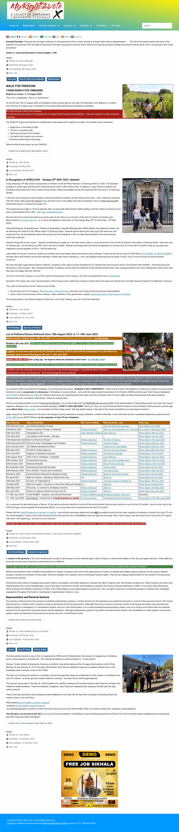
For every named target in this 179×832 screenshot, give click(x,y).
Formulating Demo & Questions (117, 498)
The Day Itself (109, 467)
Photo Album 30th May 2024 (151, 450)
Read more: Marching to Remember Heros (28, 151)
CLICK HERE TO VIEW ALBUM (155, 253)
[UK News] (90, 25)
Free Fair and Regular (16, 552)
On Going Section (89, 498)
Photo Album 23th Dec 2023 (151, 443)
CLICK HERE (11, 395)
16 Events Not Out (29, 220)
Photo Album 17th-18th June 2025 (154, 498)
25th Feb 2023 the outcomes (116, 426)
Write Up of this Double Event (116, 460)
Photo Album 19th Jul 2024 (151, 453)
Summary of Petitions (32, 328)
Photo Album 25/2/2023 (149, 426)
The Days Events (110, 443)
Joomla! (10, 823)
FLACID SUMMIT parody (92, 494)
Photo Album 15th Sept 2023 (152, 440)
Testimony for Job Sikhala (115, 446)
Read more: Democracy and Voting (24, 620)
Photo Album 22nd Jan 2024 (151, 446)
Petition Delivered (89, 429)
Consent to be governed (37, 552)
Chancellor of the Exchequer (56, 291)
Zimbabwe (102, 25)
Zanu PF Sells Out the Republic (32, 79)
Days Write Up (109, 433)
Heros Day (12, 79)
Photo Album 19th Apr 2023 (151, 436)
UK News (84, 25)
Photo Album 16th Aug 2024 (151, 457)
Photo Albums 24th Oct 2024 (152, 460)
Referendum (29, 25)
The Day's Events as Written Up (117, 481)
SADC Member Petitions (91, 433)
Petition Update (40, 650)
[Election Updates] (57, 25)
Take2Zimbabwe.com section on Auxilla (38, 512)
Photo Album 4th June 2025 (151, 491)
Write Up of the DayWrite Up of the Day (120, 429)
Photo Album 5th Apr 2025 (151, 477)
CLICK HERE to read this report (30, 706)
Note (45, 201)
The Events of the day (113, 453)
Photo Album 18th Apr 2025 (151, 481)
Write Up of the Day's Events (116, 474)
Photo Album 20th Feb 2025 (151, 470)
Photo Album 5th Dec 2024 (151, 467)
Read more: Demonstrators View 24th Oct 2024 (30, 723)
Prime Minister (113, 276)
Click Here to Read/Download (49, 212)
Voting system (29, 409)
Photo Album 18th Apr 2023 (151, 433)
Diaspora (68, 25)
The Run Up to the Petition (115, 450)
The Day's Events (111, 470)
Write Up (107, 477)
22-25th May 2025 (96, 359)
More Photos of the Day (114, 464)
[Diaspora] (74, 25)
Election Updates (47, 25)
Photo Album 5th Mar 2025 (151, 474)
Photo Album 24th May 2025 (151, 488)
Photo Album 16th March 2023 (152, 429)
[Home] (16, 25)
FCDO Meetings (14, 328)
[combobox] (157, 26)
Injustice (11, 650)
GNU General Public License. (55, 823)
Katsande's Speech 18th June (116, 494)
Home (12, 25)
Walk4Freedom (54, 79)
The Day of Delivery (112, 440)
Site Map (115, 25)
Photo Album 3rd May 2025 (151, 484)
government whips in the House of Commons (110, 294)
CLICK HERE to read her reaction (34, 703)
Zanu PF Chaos (24, 650)
